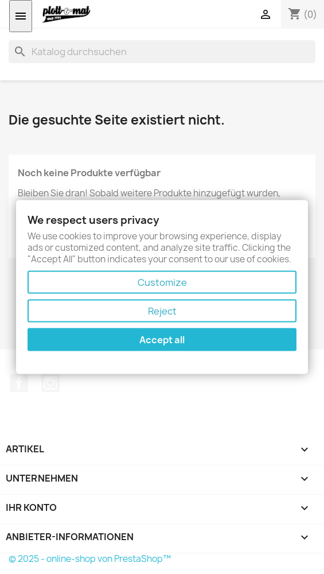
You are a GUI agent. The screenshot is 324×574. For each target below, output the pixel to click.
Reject (162, 310)
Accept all (162, 339)
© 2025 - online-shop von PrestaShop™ (90, 559)
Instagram (50, 383)
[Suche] (162, 51)
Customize (162, 282)
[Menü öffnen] (20, 16)
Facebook (19, 383)
